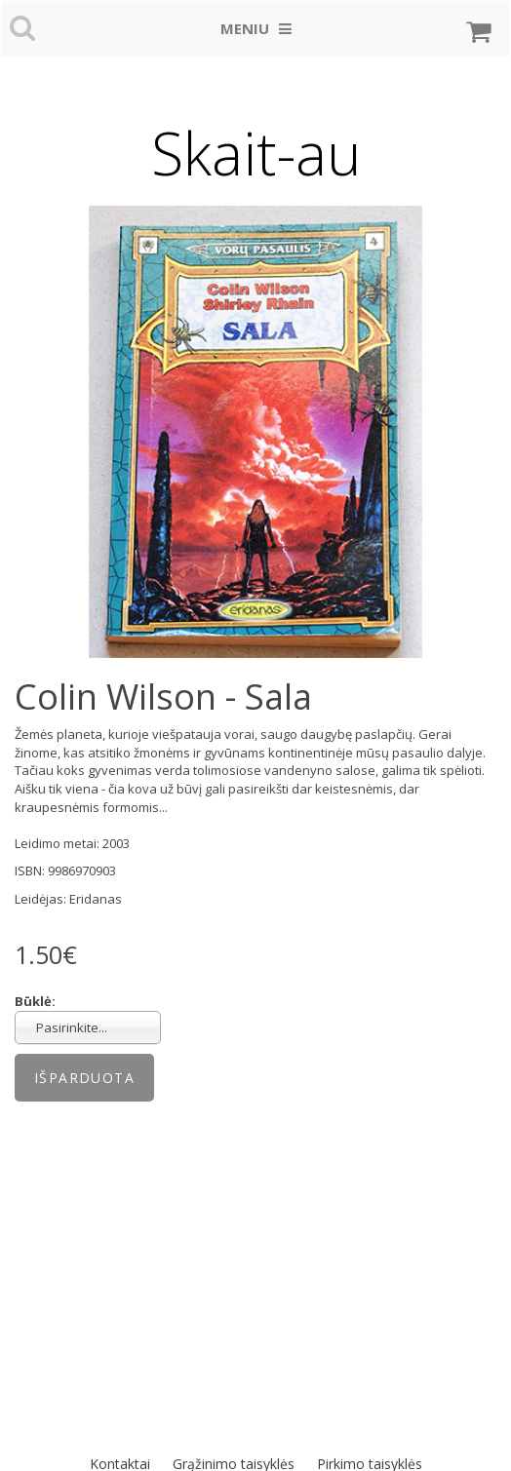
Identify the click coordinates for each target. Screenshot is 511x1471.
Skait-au (256, 153)
